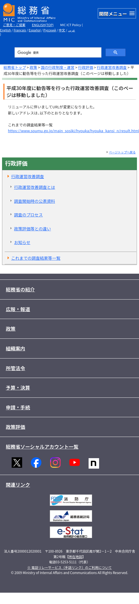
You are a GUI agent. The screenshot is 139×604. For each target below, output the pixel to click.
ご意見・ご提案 (14, 24)
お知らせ (22, 242)
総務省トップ (14, 67)
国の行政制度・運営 (57, 67)
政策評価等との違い (32, 229)
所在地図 (75, 556)
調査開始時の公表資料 (34, 201)
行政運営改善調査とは (34, 187)
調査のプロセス (28, 215)
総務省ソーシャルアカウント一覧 (42, 446)
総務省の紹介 (20, 289)
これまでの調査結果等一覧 (35, 258)
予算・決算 (18, 387)
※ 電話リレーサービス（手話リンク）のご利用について (69, 567)
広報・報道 (18, 309)
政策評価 (15, 426)
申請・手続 (18, 407)
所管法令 (15, 368)
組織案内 (15, 348)
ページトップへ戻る (122, 152)
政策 (33, 67)
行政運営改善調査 (111, 67)
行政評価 (85, 67)
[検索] (57, 52)
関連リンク (18, 484)
